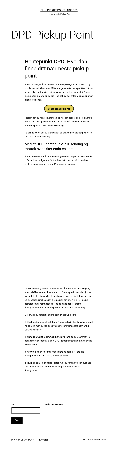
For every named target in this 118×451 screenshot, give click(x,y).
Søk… (13, 404)
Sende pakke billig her (59, 108)
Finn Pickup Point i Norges (59, 10)
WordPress (101, 439)
